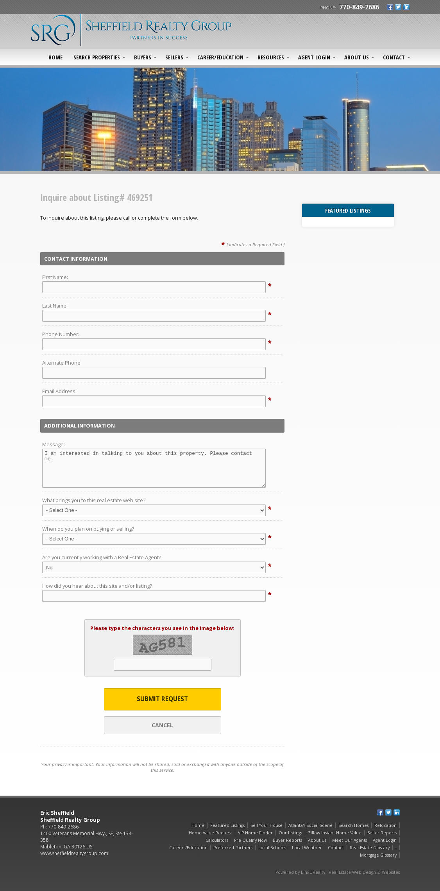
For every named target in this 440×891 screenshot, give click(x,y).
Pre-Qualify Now (250, 840)
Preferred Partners (232, 847)
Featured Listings (227, 825)
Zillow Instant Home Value (334, 833)
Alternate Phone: (62, 362)
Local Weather (307, 847)
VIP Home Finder (255, 833)
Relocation (385, 825)
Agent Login (314, 57)
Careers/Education (188, 847)
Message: (53, 444)
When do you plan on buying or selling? (88, 528)
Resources (271, 57)
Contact (394, 57)
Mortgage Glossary (378, 855)
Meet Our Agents (349, 840)
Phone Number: (60, 334)
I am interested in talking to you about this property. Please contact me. (154, 468)
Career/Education (220, 57)
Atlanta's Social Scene (310, 825)
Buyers (142, 57)
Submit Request (162, 699)
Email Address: (59, 391)
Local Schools (272, 847)
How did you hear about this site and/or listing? (97, 585)
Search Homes (353, 825)
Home (55, 57)
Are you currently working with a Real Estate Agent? (101, 557)
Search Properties (96, 57)
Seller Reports (382, 833)
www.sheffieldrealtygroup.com (74, 853)
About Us (356, 57)
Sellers (174, 57)
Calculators (217, 840)
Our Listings (290, 833)
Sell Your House (266, 825)
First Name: (55, 277)
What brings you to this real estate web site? (93, 500)
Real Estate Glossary (370, 847)
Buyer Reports (287, 840)
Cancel (162, 725)
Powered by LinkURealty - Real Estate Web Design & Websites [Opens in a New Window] (337, 872)
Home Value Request (210, 833)
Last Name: (55, 305)
